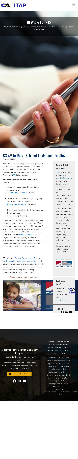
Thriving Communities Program (28, 258)
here (37, 277)
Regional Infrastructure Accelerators (21, 261)
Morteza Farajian (26, 235)
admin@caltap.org (62, 300)
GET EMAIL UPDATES (19, 374)
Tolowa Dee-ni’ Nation (16, 204)
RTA (14, 175)
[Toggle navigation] (73, 5)
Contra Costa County (16, 193)
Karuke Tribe (12, 216)
